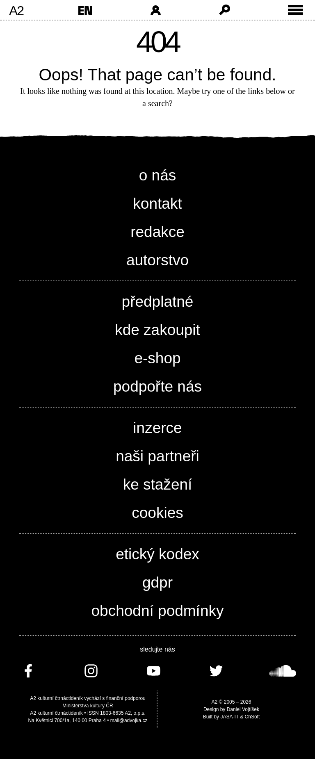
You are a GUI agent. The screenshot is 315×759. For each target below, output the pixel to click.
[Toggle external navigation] (295, 10)
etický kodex (157, 554)
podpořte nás (157, 386)
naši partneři (157, 456)
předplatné (158, 301)
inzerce (157, 427)
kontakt (157, 203)
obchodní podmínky (157, 610)
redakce (157, 231)
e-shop (157, 358)
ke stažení (157, 484)
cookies (157, 512)
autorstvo (157, 260)
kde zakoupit (157, 329)
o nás (157, 175)
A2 (16, 10)
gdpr (157, 582)
